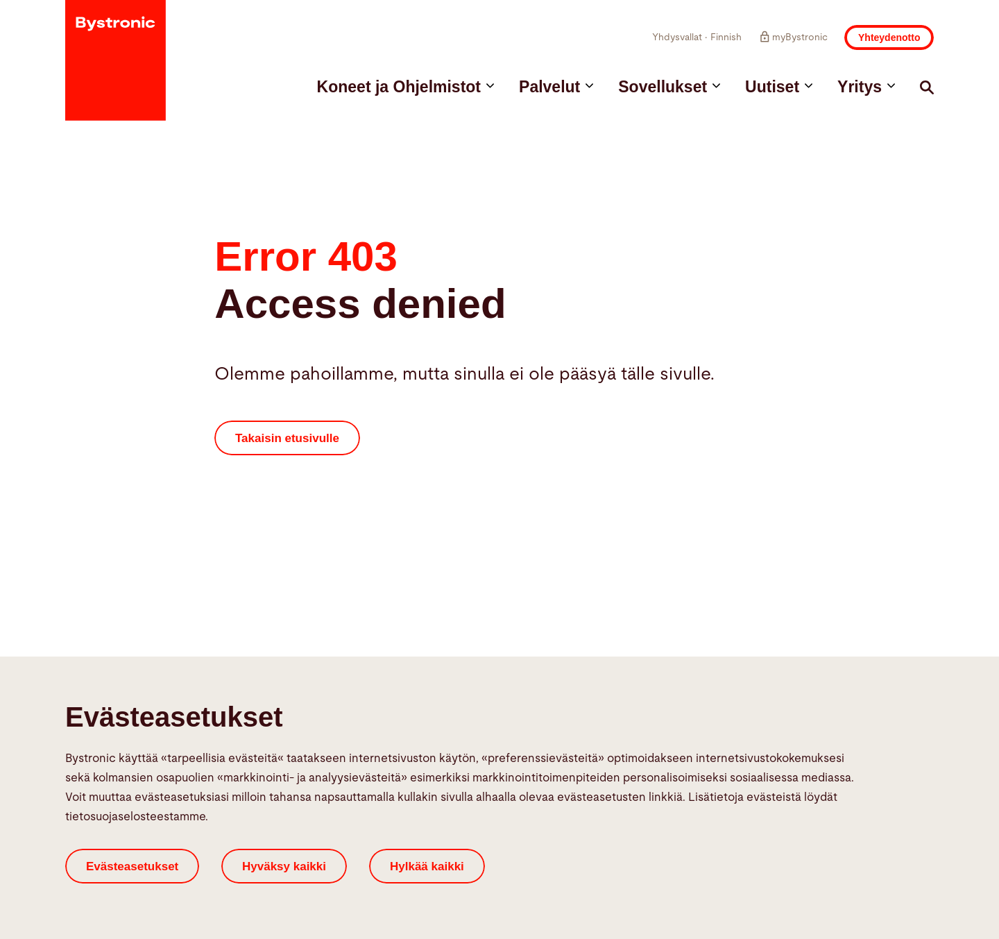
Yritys (866, 87)
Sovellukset (669, 87)
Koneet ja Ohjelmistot (405, 87)
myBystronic (793, 37)
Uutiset (778, 87)
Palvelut (556, 87)
